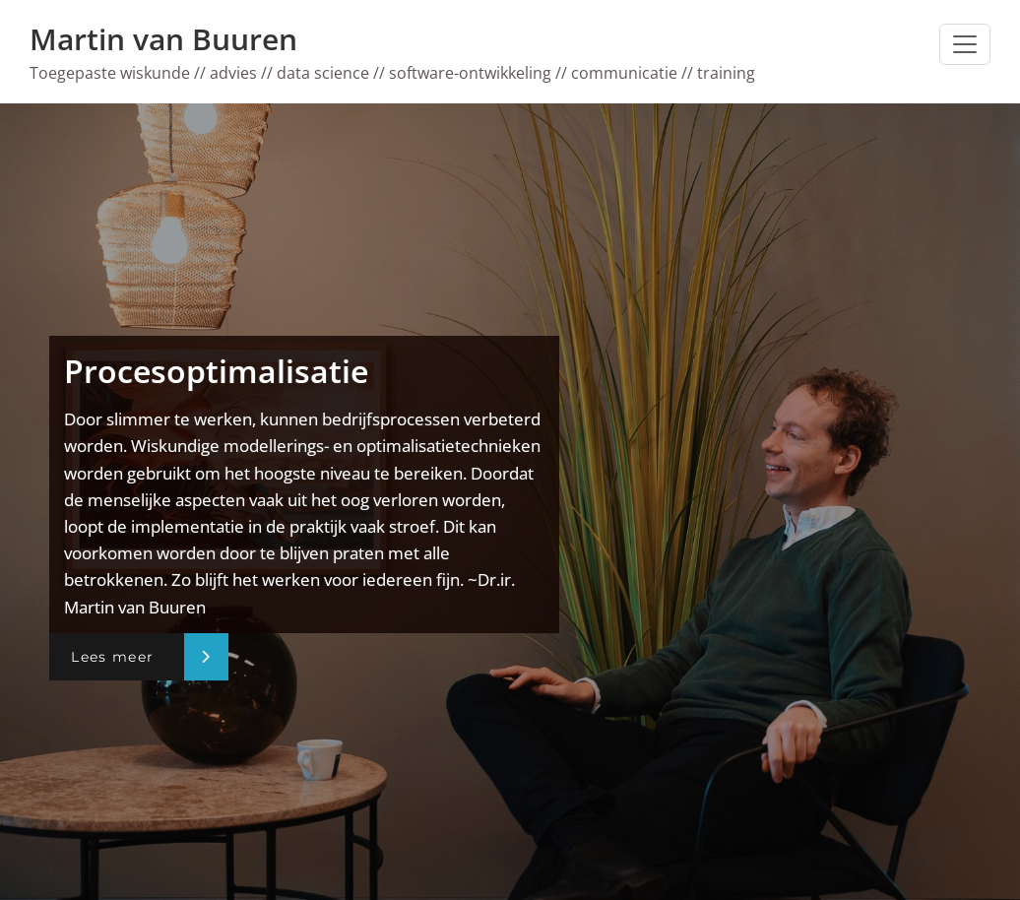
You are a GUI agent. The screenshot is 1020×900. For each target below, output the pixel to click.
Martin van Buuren (163, 39)
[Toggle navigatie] (964, 44)
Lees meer (112, 657)
